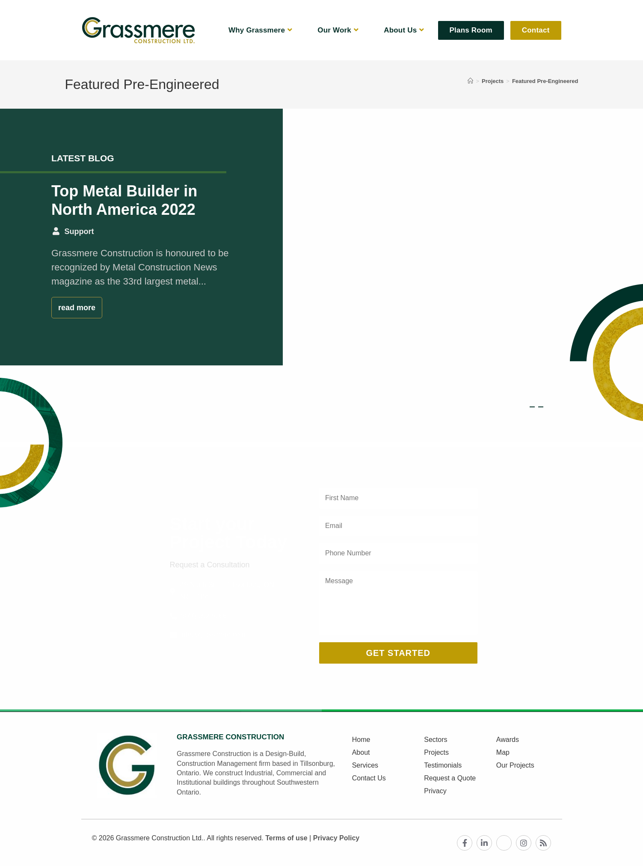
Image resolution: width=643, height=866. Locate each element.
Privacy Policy (336, 838)
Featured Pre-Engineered (545, 81)
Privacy (435, 791)
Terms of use (286, 838)
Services (365, 765)
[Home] (470, 81)
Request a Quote (450, 778)
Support (79, 231)
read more (76, 307)
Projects (436, 752)
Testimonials (443, 765)
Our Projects (515, 765)
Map (503, 752)
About (361, 752)
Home (361, 739)
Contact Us (369, 778)
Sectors (435, 739)
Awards (507, 739)
